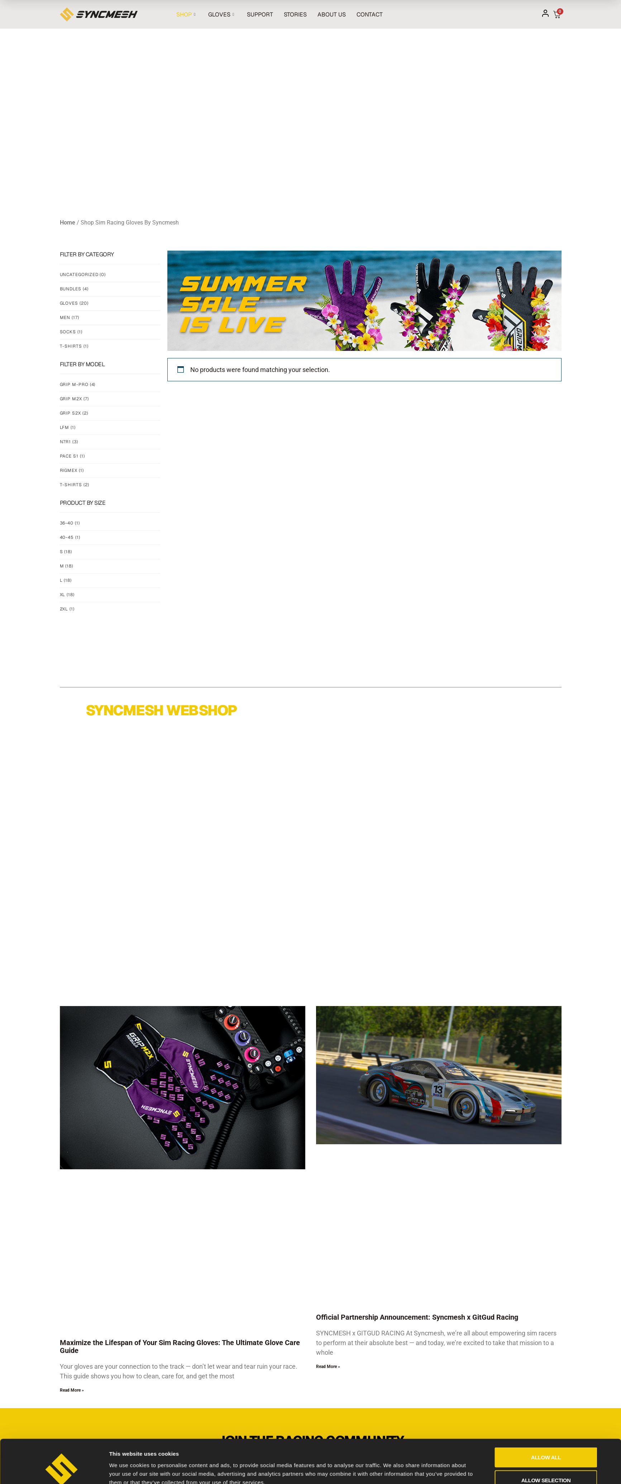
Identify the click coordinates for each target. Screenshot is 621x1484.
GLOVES (221, 14)
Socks (71, 332)
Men (69, 317)
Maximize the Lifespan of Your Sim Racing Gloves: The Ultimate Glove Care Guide (180, 1346)
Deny (546, 1274)
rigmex (72, 470)
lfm (68, 427)
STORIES (295, 14)
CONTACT (370, 14)
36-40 (70, 523)
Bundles (74, 289)
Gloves (74, 303)
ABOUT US (331, 14)
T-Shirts (74, 346)
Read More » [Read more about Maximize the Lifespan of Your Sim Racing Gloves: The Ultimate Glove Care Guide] (72, 1390)
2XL (67, 609)
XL (67, 595)
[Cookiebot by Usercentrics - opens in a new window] (61, 1278)
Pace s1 (72, 456)
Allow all (546, 1229)
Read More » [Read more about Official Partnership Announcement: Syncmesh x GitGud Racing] (328, 1366)
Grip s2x (74, 413)
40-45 (70, 537)
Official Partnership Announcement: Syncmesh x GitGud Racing (417, 1317)
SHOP (185, 14)
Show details (391, 1276)
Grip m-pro (78, 384)
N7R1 (69, 442)
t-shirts (74, 485)
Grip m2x (74, 399)
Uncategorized (83, 274)
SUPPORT (260, 14)
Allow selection (546, 1251)
